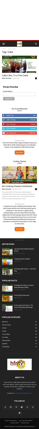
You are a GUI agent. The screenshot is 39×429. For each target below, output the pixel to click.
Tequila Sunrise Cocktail (22, 259)
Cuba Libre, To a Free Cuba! (15, 75)
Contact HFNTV (14, 423)
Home (4, 49)
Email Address (7, 91)
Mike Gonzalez (6, 78)
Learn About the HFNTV (25, 421)
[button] (3, 44)
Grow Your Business (11, 421)
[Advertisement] (19, 20)
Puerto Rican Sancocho (21, 295)
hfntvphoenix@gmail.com (23, 393)
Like (34, 115)
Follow (33, 120)
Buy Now (19, 152)
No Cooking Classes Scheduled (17, 186)
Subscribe (32, 133)
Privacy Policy (25, 423)
